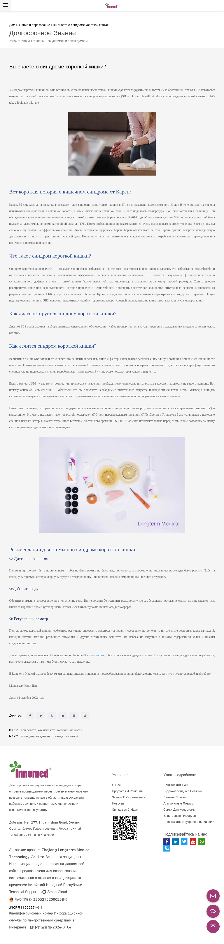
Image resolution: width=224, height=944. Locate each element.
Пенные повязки (175, 797)
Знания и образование (34, 25)
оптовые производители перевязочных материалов (45, 791)
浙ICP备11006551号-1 (25, 907)
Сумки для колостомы (179, 810)
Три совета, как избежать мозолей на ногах (51, 730)
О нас (116, 785)
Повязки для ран (175, 785)
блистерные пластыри (179, 816)
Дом (12, 25)
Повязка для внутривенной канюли (188, 822)
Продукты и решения (127, 791)
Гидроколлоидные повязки (182, 791)
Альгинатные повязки (178, 803)
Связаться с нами (125, 810)
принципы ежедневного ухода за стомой (49, 736)
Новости (118, 803)
